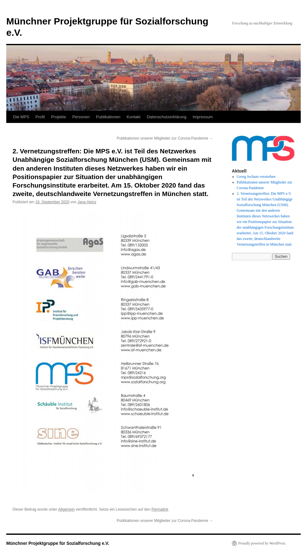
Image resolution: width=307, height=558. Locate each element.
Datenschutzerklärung (166, 116)
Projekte (58, 116)
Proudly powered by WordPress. (262, 543)
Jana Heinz (87, 202)
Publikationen (108, 116)
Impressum (203, 116)
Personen (81, 116)
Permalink (159, 509)
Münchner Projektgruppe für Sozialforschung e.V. (57, 543)
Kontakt (133, 116)
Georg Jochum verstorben (256, 176)
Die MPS (21, 116)
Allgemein (66, 509)
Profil (40, 116)
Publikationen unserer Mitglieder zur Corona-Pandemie (165, 138)
